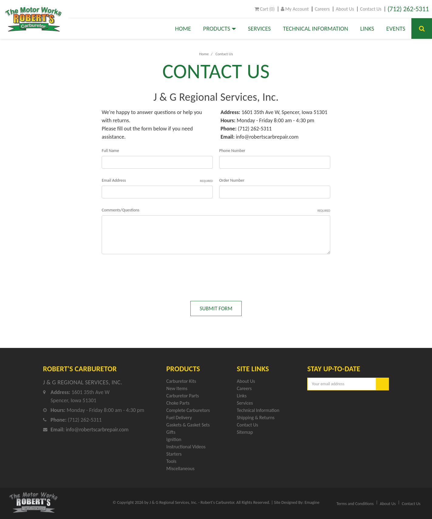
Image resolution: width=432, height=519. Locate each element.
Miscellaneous (180, 468)
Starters (174, 454)
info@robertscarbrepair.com (267, 136)
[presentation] (148, 274)
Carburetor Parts (182, 396)
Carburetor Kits (181, 381)
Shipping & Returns (255, 417)
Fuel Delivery (179, 417)
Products (219, 28)
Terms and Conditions (355, 503)
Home (183, 28)
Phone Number (232, 150)
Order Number (231, 180)
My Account (295, 9)
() (264, 9)
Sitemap (245, 432)
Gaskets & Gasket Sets (188, 425)
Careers (322, 9)
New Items (176, 388)
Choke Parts (178, 403)
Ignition (173, 439)
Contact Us (370, 9)
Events (395, 28)
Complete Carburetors (188, 410)
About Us (345, 9)
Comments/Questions (216, 210)
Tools (171, 461)
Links (367, 28)
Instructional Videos (186, 447)
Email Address (157, 180)
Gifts (170, 432)
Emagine (311, 502)
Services (259, 28)
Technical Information (315, 28)
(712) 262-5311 (408, 9)
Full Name (110, 150)
